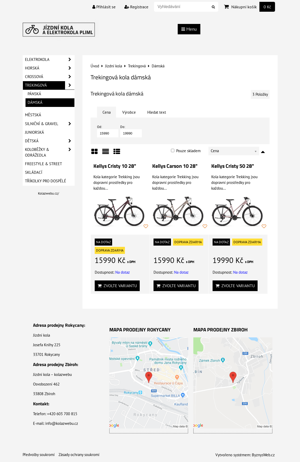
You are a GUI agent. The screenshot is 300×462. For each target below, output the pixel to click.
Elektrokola (49, 59)
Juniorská (34, 132)
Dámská (35, 102)
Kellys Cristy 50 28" (232, 166)
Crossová (49, 77)
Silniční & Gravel (49, 124)
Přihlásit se (104, 6)
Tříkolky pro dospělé (45, 180)
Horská (49, 68)
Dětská (49, 141)
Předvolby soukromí (39, 454)
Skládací (33, 172)
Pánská (34, 93)
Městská (33, 114)
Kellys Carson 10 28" (174, 166)
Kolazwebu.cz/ (48, 193)
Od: (108, 131)
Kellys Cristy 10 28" (114, 166)
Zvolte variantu (117, 285)
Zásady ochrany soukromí (79, 454)
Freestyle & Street (43, 163)
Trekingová (49, 85)
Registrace (136, 6)
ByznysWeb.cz (263, 454)
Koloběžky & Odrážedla (49, 152)
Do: (131, 131)
